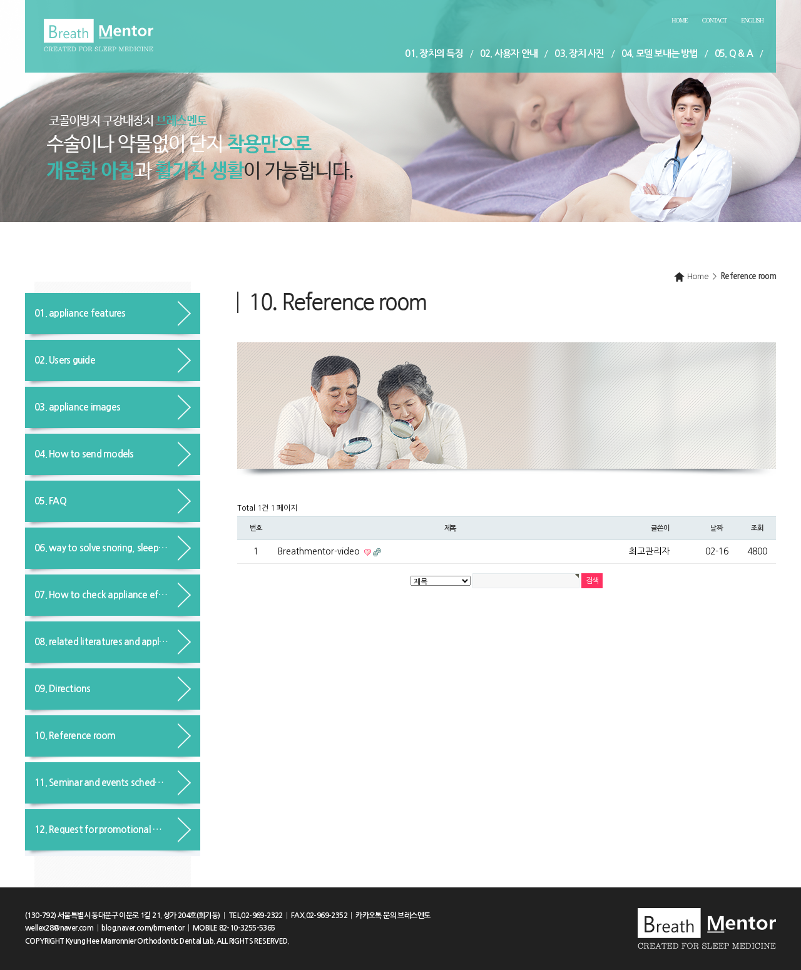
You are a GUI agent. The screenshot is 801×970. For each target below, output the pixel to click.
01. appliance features (80, 313)
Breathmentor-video (320, 551)
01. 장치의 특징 (434, 53)
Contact (714, 20)
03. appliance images (77, 407)
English (752, 20)
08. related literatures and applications (112, 641)
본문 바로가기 (0, 0)
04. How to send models (84, 454)
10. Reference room (75, 735)
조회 (757, 528)
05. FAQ (50, 501)
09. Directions (62, 688)
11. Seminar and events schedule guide (112, 782)
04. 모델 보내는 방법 (659, 53)
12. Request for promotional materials (112, 829)
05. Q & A (734, 53)
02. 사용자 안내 (509, 53)
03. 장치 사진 (579, 53)
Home (679, 20)
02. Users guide (64, 360)
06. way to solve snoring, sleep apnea (110, 548)
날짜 (716, 528)
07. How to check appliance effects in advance (117, 595)
